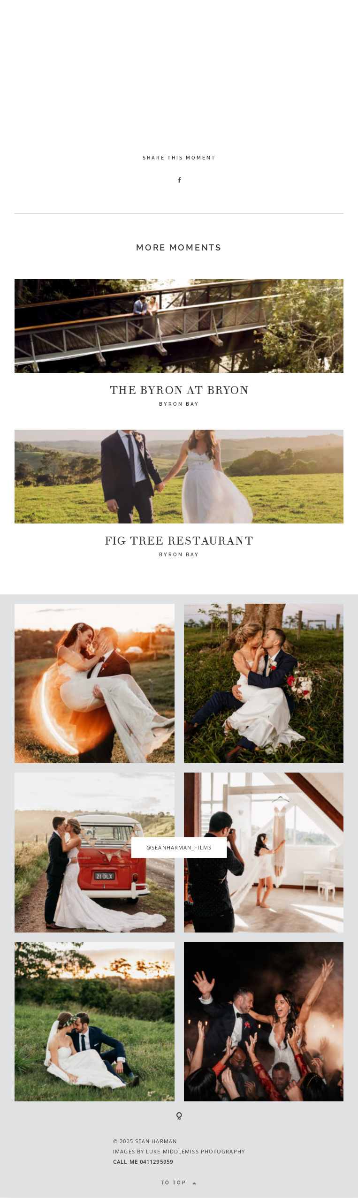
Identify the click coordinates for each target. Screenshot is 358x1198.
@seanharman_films (179, 847)
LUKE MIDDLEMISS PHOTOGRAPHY (195, 1151)
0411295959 (156, 1161)
